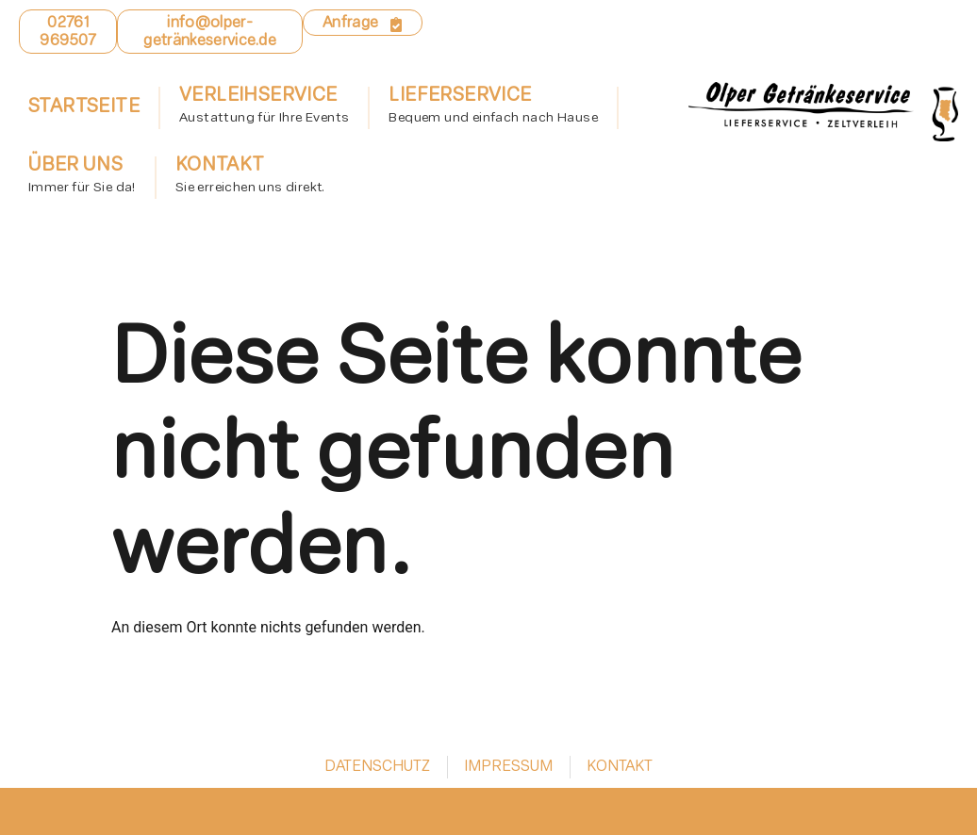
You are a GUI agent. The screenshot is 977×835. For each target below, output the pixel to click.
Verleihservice (264, 108)
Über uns (82, 178)
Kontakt (250, 178)
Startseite (84, 107)
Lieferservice (493, 108)
